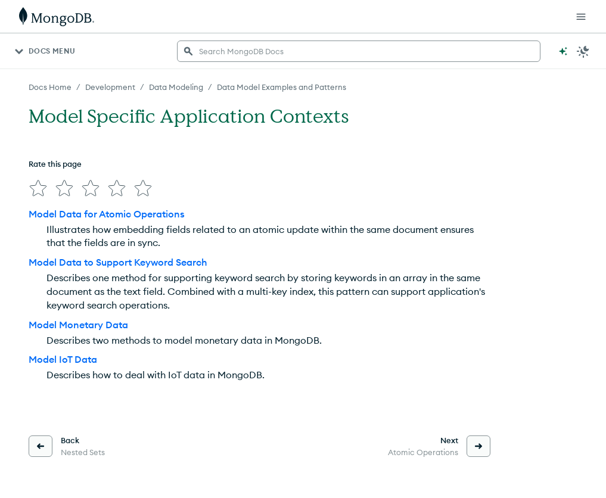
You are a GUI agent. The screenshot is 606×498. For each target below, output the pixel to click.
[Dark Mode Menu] (583, 51)
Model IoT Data (63, 359)
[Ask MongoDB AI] (563, 51)
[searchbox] (358, 51)
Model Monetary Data (78, 325)
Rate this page (55, 164)
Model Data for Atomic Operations (107, 214)
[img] (38, 188)
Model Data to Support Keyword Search (118, 262)
